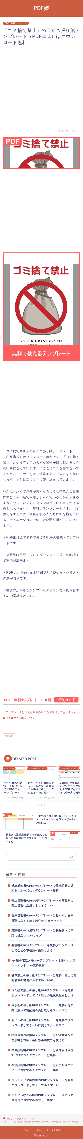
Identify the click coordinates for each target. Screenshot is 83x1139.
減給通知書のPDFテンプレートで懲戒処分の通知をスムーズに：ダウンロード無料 (42, 887)
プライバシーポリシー (34, 1129)
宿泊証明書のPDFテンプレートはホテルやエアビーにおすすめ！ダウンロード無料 (42, 1067)
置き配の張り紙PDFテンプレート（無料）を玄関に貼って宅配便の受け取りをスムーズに (42, 1007)
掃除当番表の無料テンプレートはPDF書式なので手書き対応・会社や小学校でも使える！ (42, 1037)
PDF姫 (41, 8)
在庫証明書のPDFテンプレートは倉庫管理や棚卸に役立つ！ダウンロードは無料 (42, 1052)
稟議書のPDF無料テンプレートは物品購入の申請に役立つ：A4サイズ (42, 932)
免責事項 (55, 1129)
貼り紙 (10, 735)
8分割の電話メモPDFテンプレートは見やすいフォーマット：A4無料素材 (43, 962)
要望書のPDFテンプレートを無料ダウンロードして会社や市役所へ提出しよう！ (42, 947)
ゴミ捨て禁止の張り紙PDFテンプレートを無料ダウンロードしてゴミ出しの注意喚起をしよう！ (43, 992)
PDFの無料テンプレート (16, 23)
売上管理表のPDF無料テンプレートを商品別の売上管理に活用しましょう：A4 (42, 902)
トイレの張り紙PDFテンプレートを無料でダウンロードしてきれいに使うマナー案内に (42, 1022)
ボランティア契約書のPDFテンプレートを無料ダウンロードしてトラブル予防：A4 (42, 1082)
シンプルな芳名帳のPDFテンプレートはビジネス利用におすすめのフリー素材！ (42, 1097)
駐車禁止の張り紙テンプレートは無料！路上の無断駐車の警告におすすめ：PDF (43, 977)
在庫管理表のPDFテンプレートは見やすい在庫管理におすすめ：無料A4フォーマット (42, 917)
